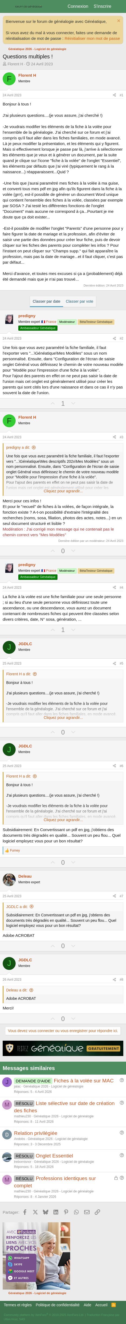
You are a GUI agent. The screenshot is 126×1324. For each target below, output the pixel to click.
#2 (121, 338)
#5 (121, 663)
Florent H (15, 64)
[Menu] (7, 6)
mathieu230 (22, 1116)
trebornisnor (22, 1162)
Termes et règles (18, 1305)
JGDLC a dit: (17, 907)
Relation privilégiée (35, 1133)
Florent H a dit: (18, 674)
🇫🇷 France (48, 322)
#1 (121, 95)
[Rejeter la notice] (118, 21)
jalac (17, 1086)
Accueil (101, 1305)
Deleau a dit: (17, 990)
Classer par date (46, 301)
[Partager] (114, 95)
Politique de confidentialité (58, 1305)
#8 (121, 979)
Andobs (19, 1139)
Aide (87, 1305)
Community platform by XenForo (44, 1314)
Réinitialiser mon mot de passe (92, 38)
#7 (121, 896)
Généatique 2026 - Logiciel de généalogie (53, 1086)
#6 (121, 766)
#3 (121, 437)
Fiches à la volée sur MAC (84, 1080)
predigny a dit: (18, 447)
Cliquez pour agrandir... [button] (63, 491)
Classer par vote (79, 301)
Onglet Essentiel (54, 1156)
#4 (121, 587)
